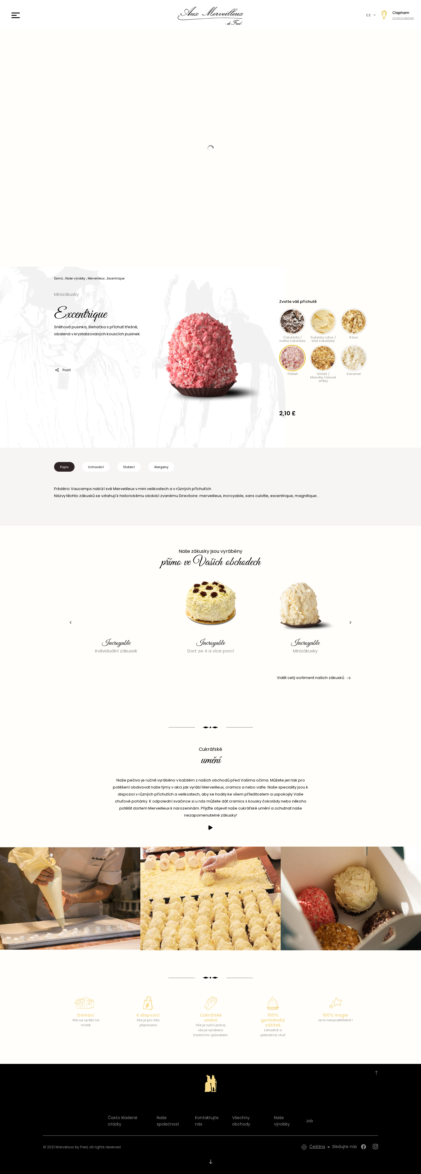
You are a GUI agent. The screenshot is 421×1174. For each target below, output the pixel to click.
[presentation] (69, 622)
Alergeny (161, 467)
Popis (64, 467)
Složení (129, 467)
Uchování (96, 467)
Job (309, 1121)
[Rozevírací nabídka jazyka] (320, 1147)
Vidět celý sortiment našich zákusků (313, 678)
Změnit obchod (403, 18)
